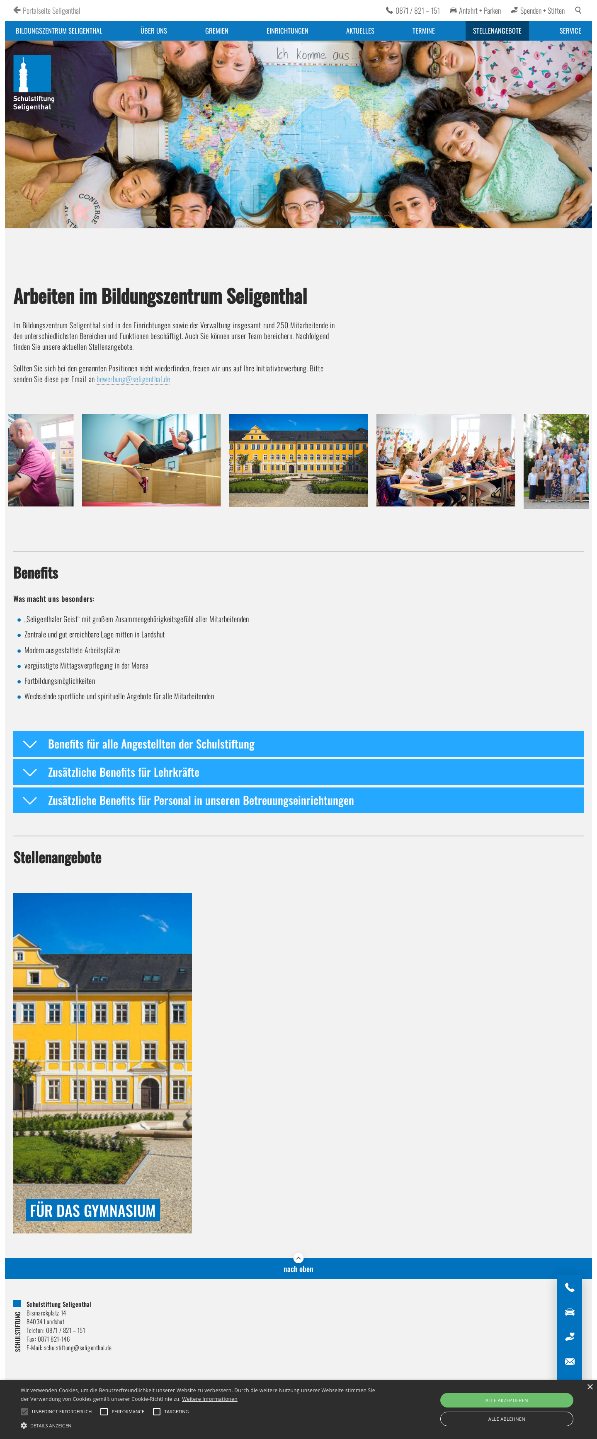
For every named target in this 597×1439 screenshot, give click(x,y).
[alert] (298, 1409)
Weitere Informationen (210, 1399)
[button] (18, 472)
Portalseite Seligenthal (51, 10)
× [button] (590, 1387)
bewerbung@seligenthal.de (133, 378)
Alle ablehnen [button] (506, 1419)
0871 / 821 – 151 (418, 10)
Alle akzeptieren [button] (506, 1400)
